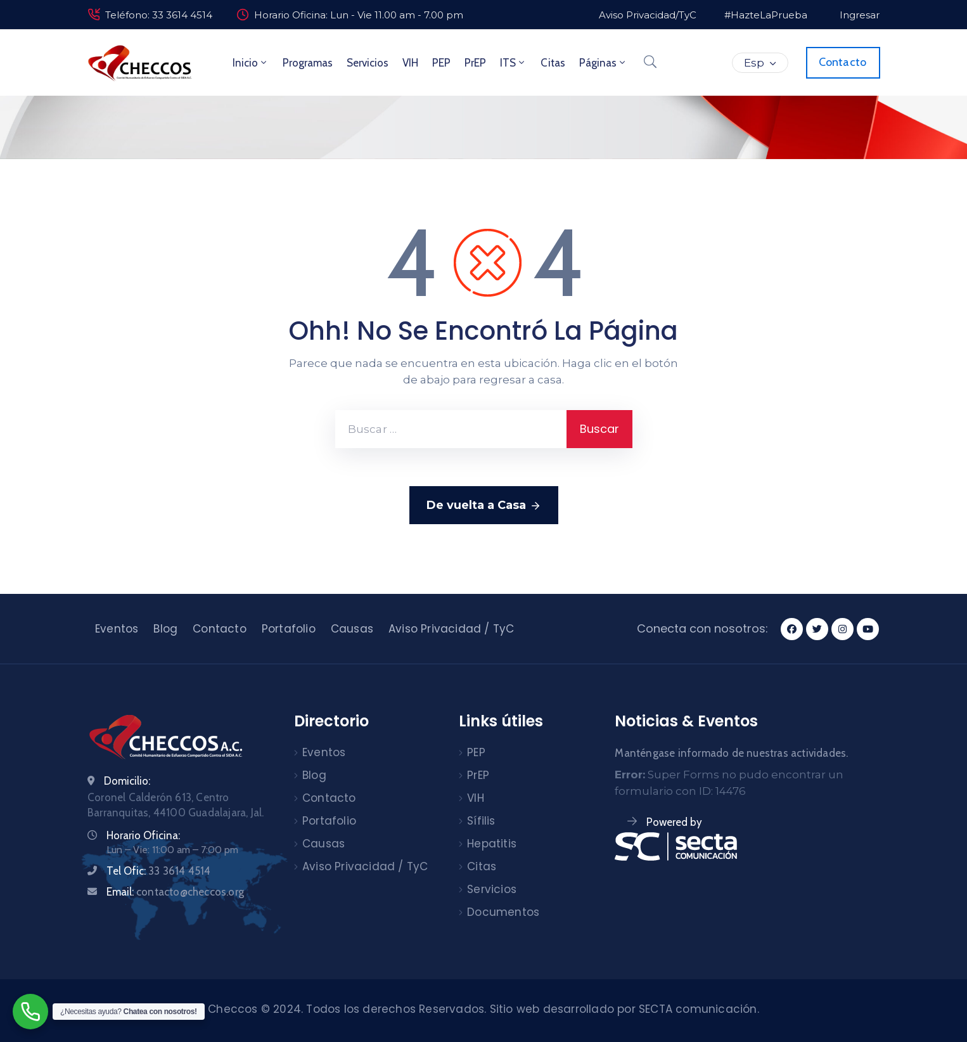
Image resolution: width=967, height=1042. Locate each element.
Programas (308, 62)
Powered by (674, 822)
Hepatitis (491, 843)
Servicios (367, 62)
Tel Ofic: (158, 871)
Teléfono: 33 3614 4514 (158, 15)
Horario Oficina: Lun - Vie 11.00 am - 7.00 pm (358, 15)
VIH (410, 62)
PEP (441, 62)
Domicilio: (127, 781)
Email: (175, 891)
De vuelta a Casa (483, 505)
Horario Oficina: (143, 835)
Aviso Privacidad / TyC (451, 628)
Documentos (503, 912)
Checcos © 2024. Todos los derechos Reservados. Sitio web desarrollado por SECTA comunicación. (483, 1009)
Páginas (603, 62)
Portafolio (289, 628)
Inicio (251, 62)
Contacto (220, 628)
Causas (352, 628)
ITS (513, 62)
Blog (165, 628)
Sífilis (481, 820)
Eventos (116, 628)
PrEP (475, 62)
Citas (553, 62)
